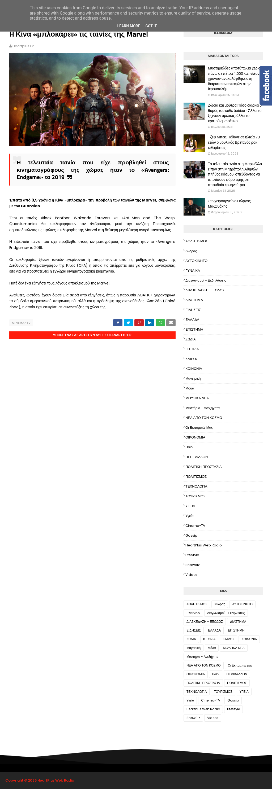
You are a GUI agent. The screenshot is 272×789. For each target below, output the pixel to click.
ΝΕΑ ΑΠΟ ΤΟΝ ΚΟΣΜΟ (203, 417)
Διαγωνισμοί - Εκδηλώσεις (205, 280)
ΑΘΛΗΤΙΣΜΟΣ (196, 241)
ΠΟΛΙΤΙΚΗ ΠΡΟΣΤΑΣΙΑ (203, 466)
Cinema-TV (21, 323)
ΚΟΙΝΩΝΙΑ (193, 368)
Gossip (191, 535)
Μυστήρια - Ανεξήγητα (202, 407)
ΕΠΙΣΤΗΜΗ (194, 329)
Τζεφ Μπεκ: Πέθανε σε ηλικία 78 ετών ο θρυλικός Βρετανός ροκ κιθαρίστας (234, 142)
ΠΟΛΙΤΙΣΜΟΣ (196, 476)
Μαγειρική (193, 378)
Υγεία (189, 515)
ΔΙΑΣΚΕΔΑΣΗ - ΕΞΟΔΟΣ (205, 290)
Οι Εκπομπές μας (199, 427)
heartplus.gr (23, 46)
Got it (151, 26)
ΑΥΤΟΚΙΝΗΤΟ (196, 260)
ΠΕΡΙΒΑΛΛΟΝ (196, 456)
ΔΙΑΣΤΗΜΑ (194, 300)
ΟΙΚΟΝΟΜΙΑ (195, 437)
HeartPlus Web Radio (203, 545)
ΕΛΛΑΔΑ (192, 319)
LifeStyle (192, 555)
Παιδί (189, 447)
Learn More (128, 26)
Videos (191, 574)
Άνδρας (191, 250)
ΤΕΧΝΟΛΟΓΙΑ (196, 486)
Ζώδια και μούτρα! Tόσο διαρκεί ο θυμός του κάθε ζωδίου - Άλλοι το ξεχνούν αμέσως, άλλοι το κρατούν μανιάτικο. (235, 113)
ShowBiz (192, 564)
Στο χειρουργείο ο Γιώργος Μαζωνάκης (229, 203)
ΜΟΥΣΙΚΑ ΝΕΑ (197, 398)
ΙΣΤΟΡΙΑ (192, 349)
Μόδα (189, 388)
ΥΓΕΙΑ (190, 506)
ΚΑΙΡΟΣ (191, 358)
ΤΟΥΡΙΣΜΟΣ (195, 496)
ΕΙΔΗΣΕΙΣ (193, 309)
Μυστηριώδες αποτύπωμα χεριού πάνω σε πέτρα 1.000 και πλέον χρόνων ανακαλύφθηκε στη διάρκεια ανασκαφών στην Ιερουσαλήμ (235, 78)
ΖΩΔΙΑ (190, 339)
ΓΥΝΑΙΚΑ (192, 270)
